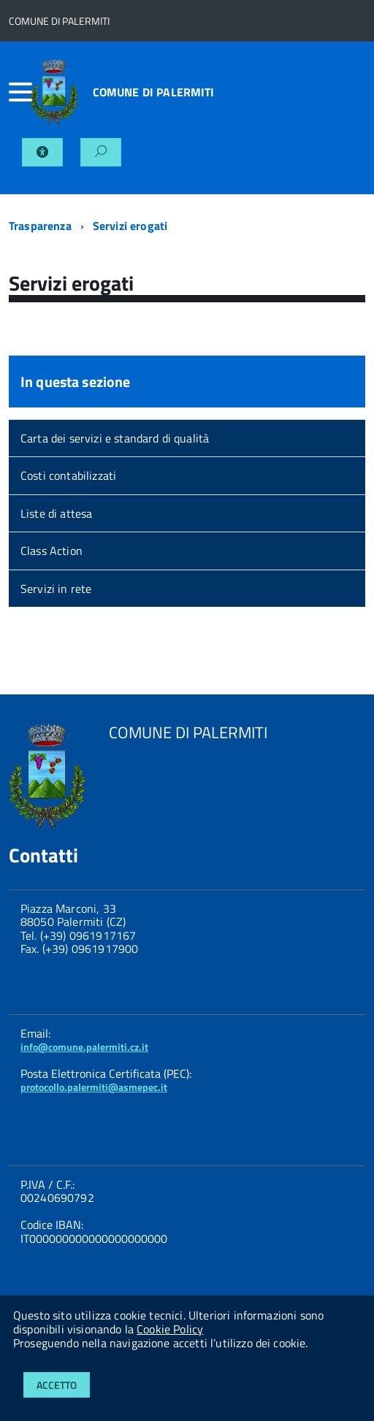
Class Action (51, 550)
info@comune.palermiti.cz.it (84, 1046)
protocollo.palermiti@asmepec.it (93, 1087)
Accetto (57, 1385)
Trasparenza (40, 225)
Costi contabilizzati (68, 475)
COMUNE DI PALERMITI (154, 92)
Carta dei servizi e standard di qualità (114, 438)
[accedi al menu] (19, 92)
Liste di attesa (56, 513)
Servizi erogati (130, 225)
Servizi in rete (55, 588)
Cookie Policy (170, 1329)
